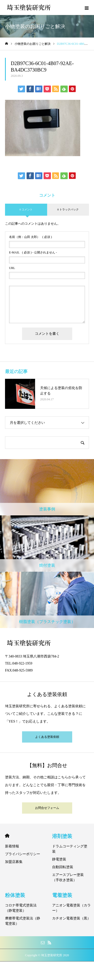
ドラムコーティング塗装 (69, 848)
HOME (7, 836)
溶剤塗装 (62, 836)
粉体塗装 (15, 895)
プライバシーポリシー (22, 854)
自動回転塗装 (62, 867)
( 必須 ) (30, 236)
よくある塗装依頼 (47, 737)
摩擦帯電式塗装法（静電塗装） (22, 920)
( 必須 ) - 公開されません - (33, 252)
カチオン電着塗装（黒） (71, 918)
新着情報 (12, 846)
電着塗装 (62, 895)
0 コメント (26, 209)
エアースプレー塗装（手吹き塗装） (68, 877)
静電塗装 (59, 859)
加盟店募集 (14, 862)
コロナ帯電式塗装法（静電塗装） (21, 907)
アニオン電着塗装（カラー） (71, 907)
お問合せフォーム (47, 808)
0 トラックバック (68, 209)
